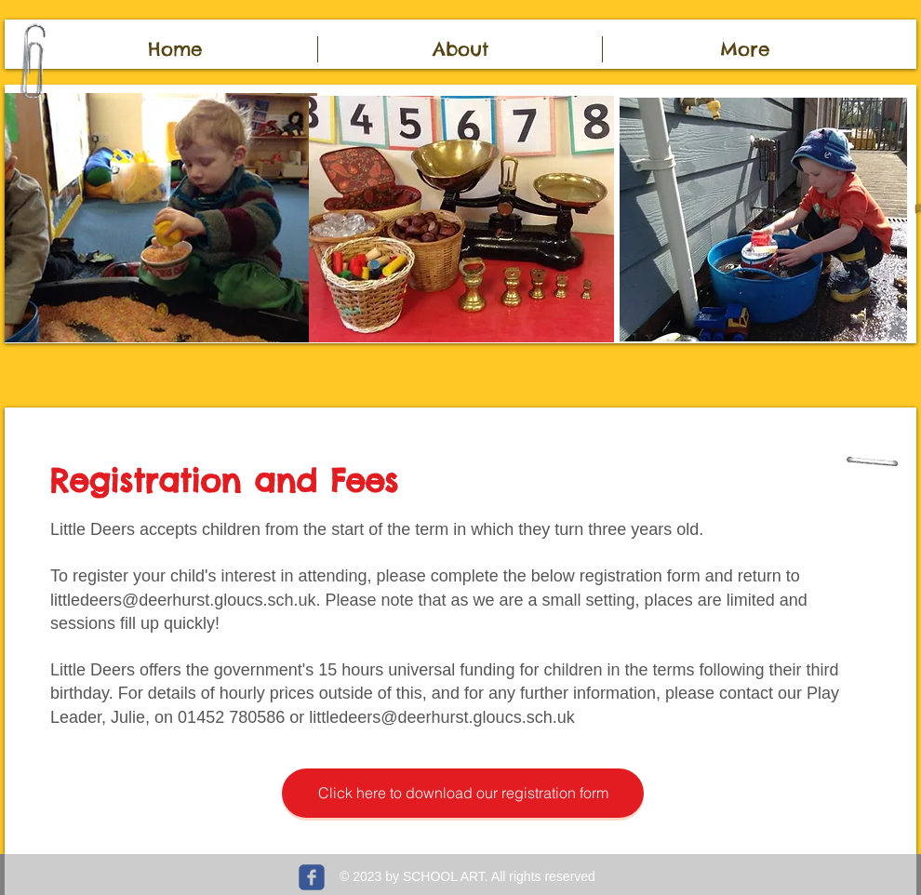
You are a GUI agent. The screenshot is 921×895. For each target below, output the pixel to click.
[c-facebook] (312, 877)
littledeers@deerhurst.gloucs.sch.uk (182, 600)
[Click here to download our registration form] (463, 793)
